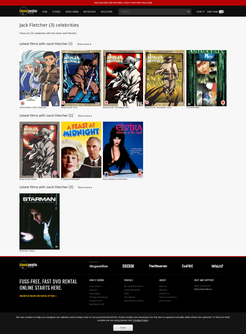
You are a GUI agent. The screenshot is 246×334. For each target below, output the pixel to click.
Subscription (94, 293)
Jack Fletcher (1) (59, 44)
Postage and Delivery (98, 297)
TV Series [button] (56, 11)
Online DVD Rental (132, 290)
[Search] (152, 12)
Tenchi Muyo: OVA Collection (33, 107)
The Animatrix (192, 107)
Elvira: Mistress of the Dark (115, 179)
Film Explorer (129, 297)
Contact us (164, 293)
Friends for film (95, 300)
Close (123, 327)
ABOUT (162, 280)
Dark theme (212, 11)
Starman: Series (27, 250)
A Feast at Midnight (70, 179)
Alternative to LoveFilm (134, 300)
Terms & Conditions (168, 297)
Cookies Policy (140, 320)
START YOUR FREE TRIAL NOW (123, 2)
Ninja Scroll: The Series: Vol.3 (158, 107)
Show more (84, 44)
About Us (163, 286)
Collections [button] (106, 11)
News (126, 293)
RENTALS (128, 280)
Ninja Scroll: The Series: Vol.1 (116, 107)
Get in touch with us (202, 289)
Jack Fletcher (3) (59, 187)
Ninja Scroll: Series (28, 179)
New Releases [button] (89, 11)
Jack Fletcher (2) (59, 115)
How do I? (93, 290)
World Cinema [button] (72, 11)
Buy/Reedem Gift (96, 304)
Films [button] (44, 11)
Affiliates (163, 290)
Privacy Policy (165, 300)
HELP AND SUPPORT (204, 280)
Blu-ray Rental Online (133, 286)
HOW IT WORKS (96, 280)
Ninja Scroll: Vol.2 (69, 107)
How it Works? (95, 286)
